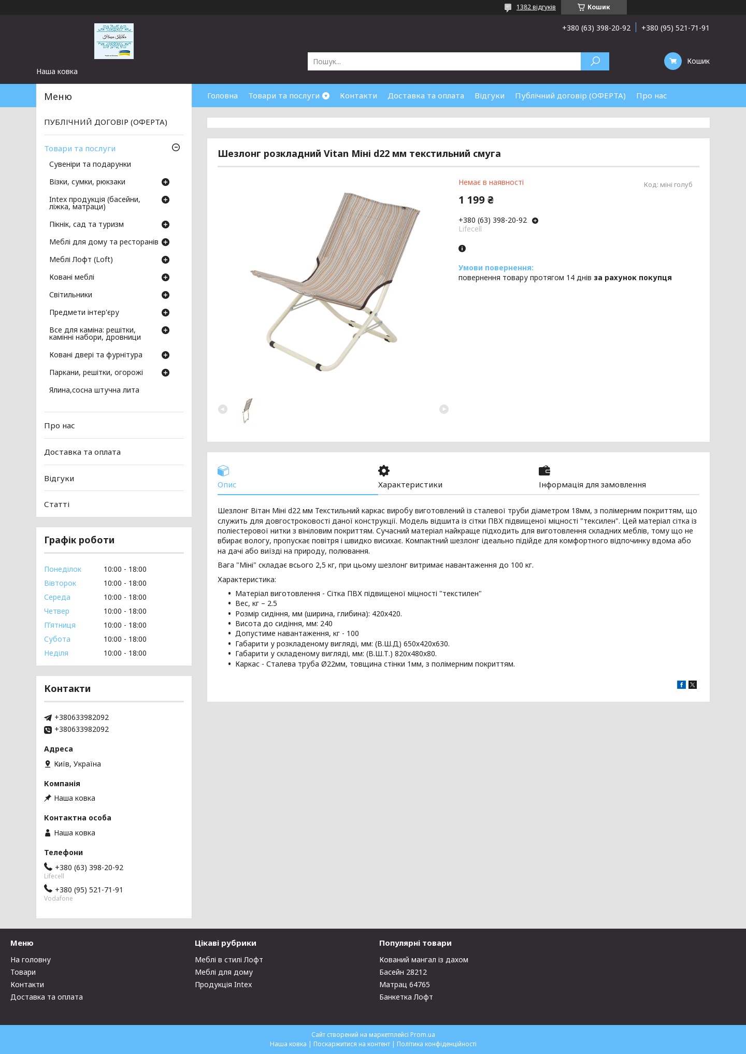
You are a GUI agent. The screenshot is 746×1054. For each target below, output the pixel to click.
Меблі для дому (224, 972)
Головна (222, 95)
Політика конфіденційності (437, 1043)
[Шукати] (595, 61)
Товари (23, 972)
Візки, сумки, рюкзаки (87, 182)
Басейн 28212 (403, 972)
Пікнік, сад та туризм (86, 225)
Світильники (70, 295)
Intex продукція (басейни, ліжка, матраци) (94, 203)
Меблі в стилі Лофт (229, 959)
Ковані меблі (71, 277)
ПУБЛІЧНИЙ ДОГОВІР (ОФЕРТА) (105, 122)
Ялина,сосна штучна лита (94, 390)
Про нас (651, 95)
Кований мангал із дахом (423, 959)
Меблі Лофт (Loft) (81, 260)
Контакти (358, 95)
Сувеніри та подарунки (90, 165)
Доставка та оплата (426, 95)
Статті (56, 504)
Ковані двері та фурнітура (95, 355)
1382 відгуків (536, 7)
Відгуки (490, 95)
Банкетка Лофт (406, 997)
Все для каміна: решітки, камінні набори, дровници (95, 334)
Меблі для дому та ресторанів (104, 242)
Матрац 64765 (404, 984)
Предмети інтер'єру (84, 313)
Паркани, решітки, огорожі (96, 373)
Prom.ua (422, 1034)
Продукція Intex (223, 984)
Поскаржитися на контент (351, 1043)
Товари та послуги (284, 95)
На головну (30, 959)
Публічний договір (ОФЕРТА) (570, 95)
